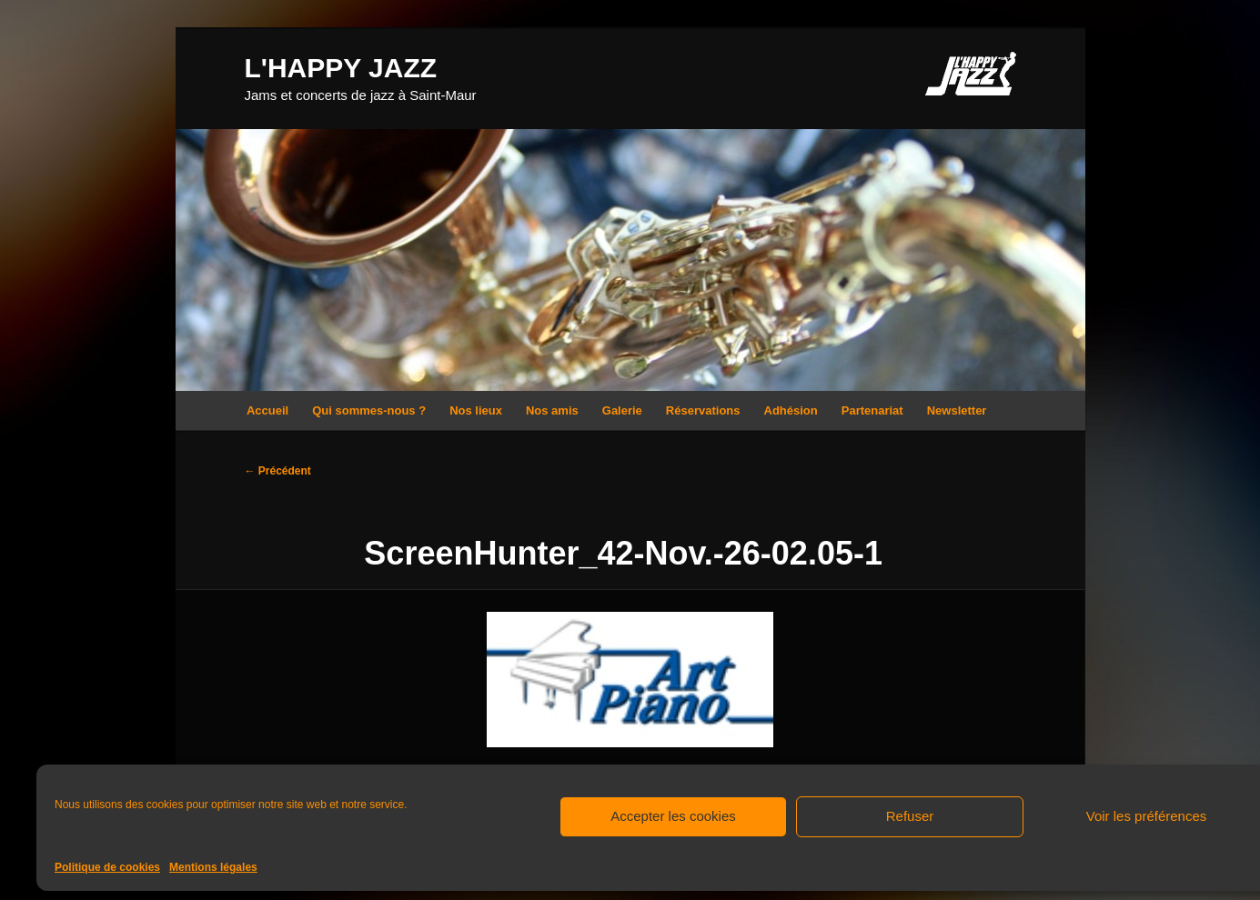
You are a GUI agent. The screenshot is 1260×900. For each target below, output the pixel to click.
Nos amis (552, 410)
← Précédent (278, 471)
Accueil (267, 410)
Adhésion (791, 410)
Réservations (703, 410)
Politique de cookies (107, 867)
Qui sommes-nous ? (369, 410)
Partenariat (872, 410)
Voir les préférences (1146, 816)
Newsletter (957, 410)
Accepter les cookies (673, 816)
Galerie (622, 410)
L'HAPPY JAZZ (341, 68)
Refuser (910, 816)
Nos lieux (475, 410)
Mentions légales (213, 867)
